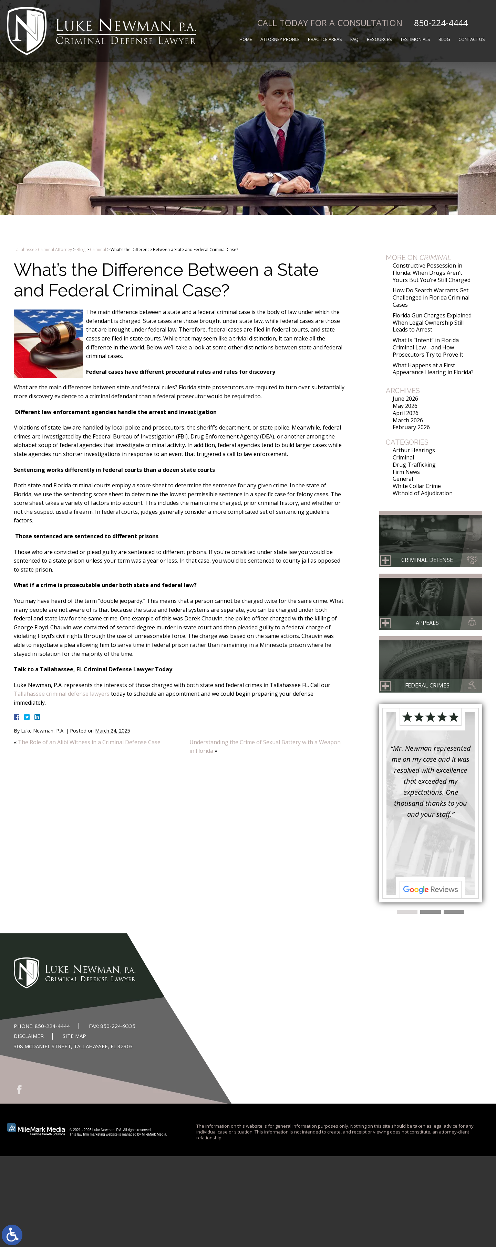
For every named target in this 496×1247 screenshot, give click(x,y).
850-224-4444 (441, 23)
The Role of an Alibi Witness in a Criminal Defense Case (89, 742)
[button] (407, 912)
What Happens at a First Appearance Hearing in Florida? (433, 368)
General (403, 478)
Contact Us (471, 39)
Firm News (406, 472)
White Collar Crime (417, 486)
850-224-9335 (117, 1025)
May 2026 (405, 406)
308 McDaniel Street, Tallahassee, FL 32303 (73, 1046)
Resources (379, 39)
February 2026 (411, 427)
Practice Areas (325, 39)
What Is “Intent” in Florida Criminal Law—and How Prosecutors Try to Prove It (428, 347)
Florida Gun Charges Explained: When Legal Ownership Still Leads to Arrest (433, 323)
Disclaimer (29, 1035)
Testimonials (415, 39)
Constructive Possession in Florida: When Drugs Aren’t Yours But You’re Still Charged (432, 273)
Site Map (74, 1035)
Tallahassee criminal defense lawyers (62, 693)
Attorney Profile (280, 39)
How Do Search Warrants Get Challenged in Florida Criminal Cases (431, 297)
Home (245, 39)
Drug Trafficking (414, 464)
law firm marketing (91, 1134)
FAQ (354, 39)
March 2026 (408, 420)
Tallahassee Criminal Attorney (43, 249)
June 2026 (405, 398)
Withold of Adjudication (423, 493)
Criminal (98, 249)
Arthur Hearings (414, 450)
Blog (444, 39)
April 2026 (405, 413)
